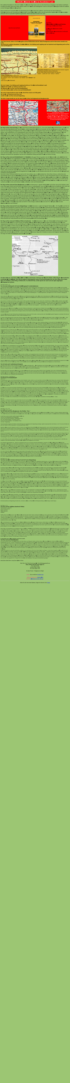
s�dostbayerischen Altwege (36, 578)
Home (48, 582)
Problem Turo (40, 574)
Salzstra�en (40, 577)
